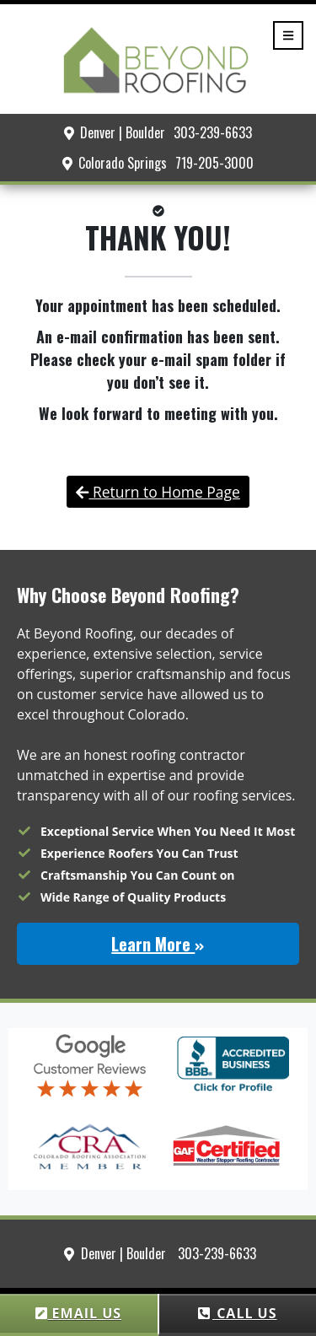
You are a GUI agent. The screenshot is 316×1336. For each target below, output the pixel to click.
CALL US (237, 1313)
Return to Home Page (158, 492)
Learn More (157, 943)
